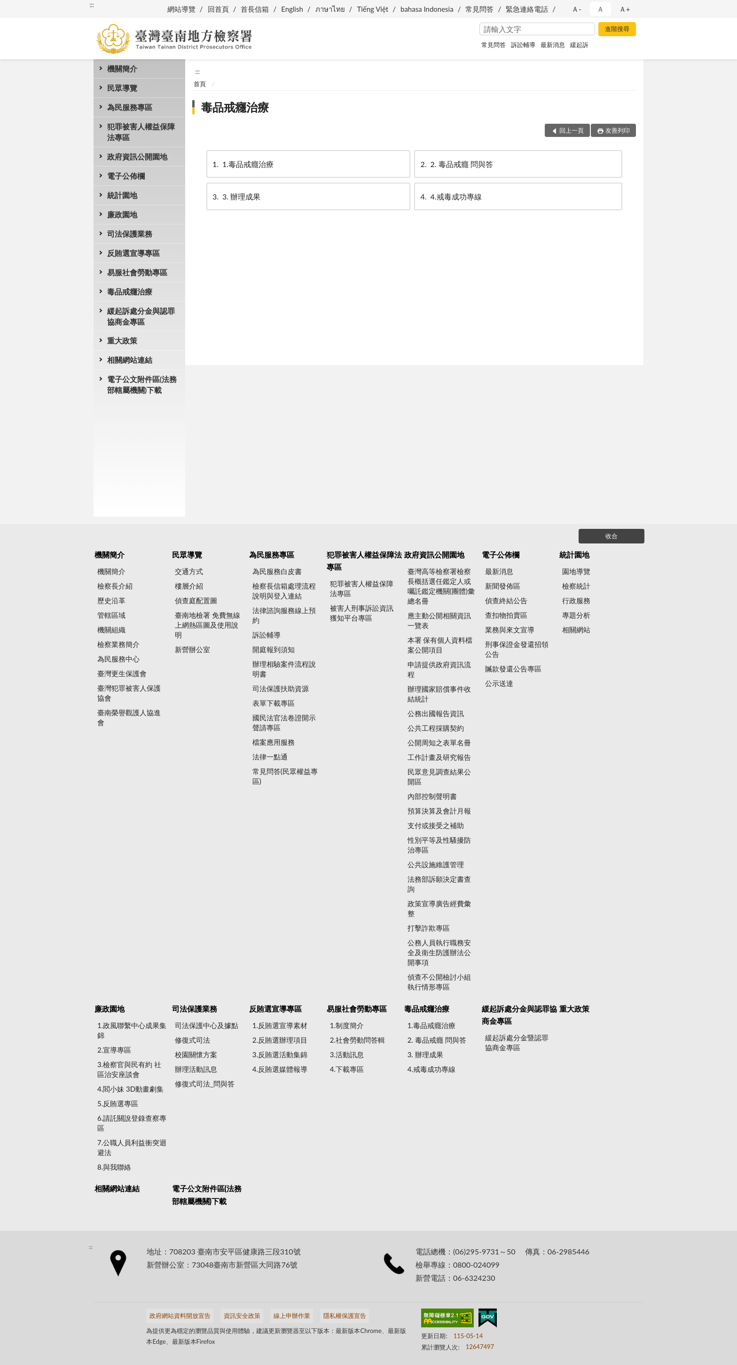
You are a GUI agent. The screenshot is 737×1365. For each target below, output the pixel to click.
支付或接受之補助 (436, 825)
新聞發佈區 (502, 586)
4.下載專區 (347, 1069)
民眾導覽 (122, 87)
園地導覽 (576, 571)
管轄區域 (111, 615)
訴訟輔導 (523, 44)
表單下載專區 (273, 703)
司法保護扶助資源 (280, 688)
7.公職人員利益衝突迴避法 (131, 1147)
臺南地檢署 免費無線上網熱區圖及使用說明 (207, 625)
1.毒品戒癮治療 (242, 164)
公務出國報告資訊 (436, 713)
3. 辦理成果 (235, 196)
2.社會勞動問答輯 (357, 1040)
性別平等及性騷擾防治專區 (439, 845)
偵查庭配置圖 (196, 600)
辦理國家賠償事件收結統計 (439, 694)
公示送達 (499, 683)
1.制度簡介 (347, 1025)
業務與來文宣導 (509, 629)
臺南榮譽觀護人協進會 (129, 717)
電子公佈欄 (126, 175)
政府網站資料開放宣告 (180, 1315)
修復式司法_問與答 (205, 1083)
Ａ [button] (600, 9)
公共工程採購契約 (436, 728)
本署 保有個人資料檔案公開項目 (440, 645)
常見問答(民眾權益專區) (285, 776)
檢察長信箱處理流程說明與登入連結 (284, 591)
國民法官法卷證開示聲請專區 (284, 722)
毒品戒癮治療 (129, 291)
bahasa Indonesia (427, 9)
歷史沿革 (111, 600)
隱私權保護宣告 (344, 1315)
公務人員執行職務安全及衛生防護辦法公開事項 (439, 952)
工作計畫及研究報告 (439, 757)
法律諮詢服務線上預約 (284, 615)
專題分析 (576, 615)
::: (91, 4)
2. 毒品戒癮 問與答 (456, 164)
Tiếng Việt (372, 9)
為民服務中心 (118, 659)
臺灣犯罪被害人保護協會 (129, 693)
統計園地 (122, 195)
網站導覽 (181, 9)
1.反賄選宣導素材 (279, 1025)
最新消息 (553, 44)
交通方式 (189, 571)
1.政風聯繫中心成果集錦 (131, 1030)
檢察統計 (576, 586)
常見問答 (479, 9)
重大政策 (122, 340)
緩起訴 (579, 44)
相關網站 (576, 629)
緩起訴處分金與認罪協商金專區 (141, 316)
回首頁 (218, 9)
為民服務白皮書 (277, 571)
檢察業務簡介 (118, 644)
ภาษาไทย (330, 9)
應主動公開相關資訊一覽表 (439, 620)
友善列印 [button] (617, 130)
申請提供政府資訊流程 (439, 669)
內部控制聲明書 (432, 796)
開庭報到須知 (273, 649)
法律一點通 (270, 756)
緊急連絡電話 (527, 9)
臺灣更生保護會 (122, 673)
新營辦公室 (192, 649)
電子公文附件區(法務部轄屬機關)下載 (142, 384)
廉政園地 (122, 214)
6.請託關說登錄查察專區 (131, 1123)
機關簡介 (122, 68)
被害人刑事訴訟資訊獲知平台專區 (361, 613)
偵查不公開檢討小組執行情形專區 (439, 982)
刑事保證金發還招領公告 (517, 649)
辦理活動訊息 (196, 1069)
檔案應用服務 (273, 742)
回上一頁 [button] (571, 130)
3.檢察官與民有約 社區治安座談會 (129, 1069)
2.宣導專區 (114, 1050)
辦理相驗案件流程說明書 (284, 669)
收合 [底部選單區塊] (611, 536)
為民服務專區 (129, 107)
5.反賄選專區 (117, 1103)
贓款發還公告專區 (513, 668)
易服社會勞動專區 (137, 272)
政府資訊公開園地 (137, 156)
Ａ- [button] (576, 9)
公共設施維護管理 (436, 864)
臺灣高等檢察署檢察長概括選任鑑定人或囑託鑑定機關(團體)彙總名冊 (441, 586)
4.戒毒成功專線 (450, 196)
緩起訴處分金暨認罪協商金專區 (517, 1042)
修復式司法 (192, 1040)
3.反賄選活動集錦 (279, 1054)
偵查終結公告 (506, 600)
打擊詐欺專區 (429, 928)
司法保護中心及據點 (206, 1025)
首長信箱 (255, 9)
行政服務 (576, 600)
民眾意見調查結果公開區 (439, 776)
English (292, 9)
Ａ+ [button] (624, 9)
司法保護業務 (129, 233)
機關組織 (111, 629)
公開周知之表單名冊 (439, 742)
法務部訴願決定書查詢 (439, 884)
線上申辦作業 (292, 1315)
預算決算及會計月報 (439, 810)
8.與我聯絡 (114, 1167)
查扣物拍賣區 (506, 615)
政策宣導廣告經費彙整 (439, 908)
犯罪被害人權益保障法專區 (141, 132)
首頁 (200, 84)
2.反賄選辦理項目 (279, 1040)
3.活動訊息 (347, 1054)
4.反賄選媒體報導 (279, 1069)
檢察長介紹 (115, 586)
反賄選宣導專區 (133, 252)
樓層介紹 (189, 586)
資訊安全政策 (242, 1315)
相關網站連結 (129, 359)
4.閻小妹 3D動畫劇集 (130, 1089)
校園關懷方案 (196, 1054)
